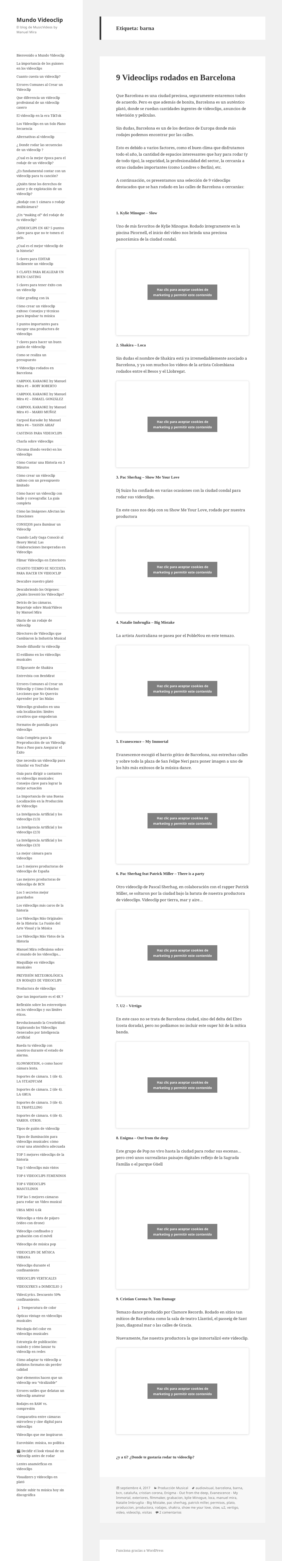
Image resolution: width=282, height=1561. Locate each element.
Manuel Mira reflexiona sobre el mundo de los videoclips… (40, 951)
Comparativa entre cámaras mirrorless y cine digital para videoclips (39, 1421)
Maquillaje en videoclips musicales (35, 964)
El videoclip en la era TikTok (39, 115)
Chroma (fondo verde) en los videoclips (39, 451)
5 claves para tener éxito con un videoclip (39, 287)
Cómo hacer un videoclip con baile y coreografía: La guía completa (39, 498)
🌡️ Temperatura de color (36, 1307)
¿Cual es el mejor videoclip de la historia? (40, 248)
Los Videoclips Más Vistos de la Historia (40, 938)
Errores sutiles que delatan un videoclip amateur (40, 1393)
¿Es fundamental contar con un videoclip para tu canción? (41, 173)
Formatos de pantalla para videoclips (37, 727)
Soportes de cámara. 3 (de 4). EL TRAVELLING (40, 1104)
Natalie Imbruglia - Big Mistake (140, 1502)
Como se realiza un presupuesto (31, 357)
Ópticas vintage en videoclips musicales (39, 1318)
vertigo (232, 1507)
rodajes (161, 1507)
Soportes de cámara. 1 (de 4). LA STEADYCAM (40, 1078)
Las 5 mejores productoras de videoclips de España (40, 868)
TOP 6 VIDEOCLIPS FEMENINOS (41, 1175)
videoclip (133, 1512)
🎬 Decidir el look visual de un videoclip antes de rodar (40, 1453)
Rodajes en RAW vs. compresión (32, 1406)
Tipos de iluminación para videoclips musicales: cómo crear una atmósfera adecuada (41, 1141)
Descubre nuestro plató (35, 581)
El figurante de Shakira (35, 667)
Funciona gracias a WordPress (139, 1550)
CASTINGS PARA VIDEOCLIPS (39, 433)
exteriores (140, 1497)
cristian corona (150, 1493)
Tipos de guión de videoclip (38, 1128)
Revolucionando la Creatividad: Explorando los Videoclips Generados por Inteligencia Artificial (41, 1029)
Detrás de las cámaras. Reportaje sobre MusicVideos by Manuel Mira (39, 607)
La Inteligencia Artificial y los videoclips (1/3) (39, 816)
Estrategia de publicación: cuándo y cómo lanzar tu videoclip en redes (37, 1347)
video (120, 1512)
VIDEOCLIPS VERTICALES (37, 1278)
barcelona (223, 1488)
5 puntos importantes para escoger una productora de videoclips (38, 329)
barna (237, 1488)
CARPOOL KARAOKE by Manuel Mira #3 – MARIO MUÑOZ (41, 409)
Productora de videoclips (36, 988)
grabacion (175, 1497)
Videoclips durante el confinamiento (33, 1267)
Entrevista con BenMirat (36, 675)
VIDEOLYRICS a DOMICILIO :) (39, 1286)
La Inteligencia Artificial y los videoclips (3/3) (39, 842)
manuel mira (226, 1497)
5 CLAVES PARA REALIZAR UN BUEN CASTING (40, 274)
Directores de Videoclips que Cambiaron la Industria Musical (41, 635)
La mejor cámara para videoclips (34, 855)
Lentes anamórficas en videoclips (34, 1466)
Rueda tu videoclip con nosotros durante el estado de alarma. (40, 1050)
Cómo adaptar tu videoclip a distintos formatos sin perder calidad (39, 1364)
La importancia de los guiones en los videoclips (40, 65)
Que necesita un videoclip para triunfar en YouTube (41, 762)
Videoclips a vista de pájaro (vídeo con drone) (38, 1220)
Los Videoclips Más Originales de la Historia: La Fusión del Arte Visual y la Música (40, 923)
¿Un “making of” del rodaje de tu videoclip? (40, 217)
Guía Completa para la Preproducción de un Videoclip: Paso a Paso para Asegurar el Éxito (41, 744)
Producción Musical (173, 1488)
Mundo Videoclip (40, 19)
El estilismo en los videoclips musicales (38, 657)
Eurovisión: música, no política (40, 1442)
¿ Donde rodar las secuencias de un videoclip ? (39, 147)
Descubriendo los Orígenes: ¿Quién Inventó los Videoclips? (40, 591)
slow (216, 1507)
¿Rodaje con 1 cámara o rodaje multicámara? (41, 204)
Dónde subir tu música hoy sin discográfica (40, 1492)
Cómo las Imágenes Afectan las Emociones (41, 513)
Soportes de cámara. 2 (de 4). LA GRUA (40, 1091)
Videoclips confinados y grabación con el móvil (35, 1233)
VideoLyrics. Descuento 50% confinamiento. (39, 1297)
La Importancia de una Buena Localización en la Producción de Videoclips (40, 801)
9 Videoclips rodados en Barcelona (35, 370)
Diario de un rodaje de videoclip (34, 622)
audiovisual (205, 1488)
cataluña (130, 1493)
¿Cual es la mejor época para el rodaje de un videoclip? (41, 160)
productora (144, 1507)
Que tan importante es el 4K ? (40, 996)
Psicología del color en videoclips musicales (34, 1331)
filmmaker (157, 1497)
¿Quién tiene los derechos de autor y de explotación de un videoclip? (39, 189)
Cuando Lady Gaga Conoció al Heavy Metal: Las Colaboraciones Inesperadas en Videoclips (41, 544)
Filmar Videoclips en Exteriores (41, 560)
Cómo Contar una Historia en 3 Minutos (41, 464)
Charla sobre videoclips (35, 441)
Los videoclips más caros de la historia (40, 907)
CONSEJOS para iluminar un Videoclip (39, 526)
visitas (147, 1512)
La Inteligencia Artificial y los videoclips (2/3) (39, 829)
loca (211, 1497)
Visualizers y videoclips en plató (37, 1479)
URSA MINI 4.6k (29, 1210)
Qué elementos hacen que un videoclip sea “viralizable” (39, 1380)
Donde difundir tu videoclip (38, 646)
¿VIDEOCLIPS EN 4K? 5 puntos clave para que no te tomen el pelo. (40, 233)
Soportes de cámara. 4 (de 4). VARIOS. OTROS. (40, 1117)
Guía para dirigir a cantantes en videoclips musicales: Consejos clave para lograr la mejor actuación (39, 780)
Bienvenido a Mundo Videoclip (40, 55)
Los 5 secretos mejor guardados (33, 894)
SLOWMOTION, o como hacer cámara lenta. (40, 1065)
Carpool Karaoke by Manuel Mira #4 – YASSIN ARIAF (39, 422)
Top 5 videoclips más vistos (38, 1167)
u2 (223, 1507)
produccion (125, 1507)
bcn (119, 1493)
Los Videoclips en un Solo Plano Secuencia (41, 126)
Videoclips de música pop (36, 1244)
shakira (174, 1507)
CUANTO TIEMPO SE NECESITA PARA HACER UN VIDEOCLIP (41, 570)
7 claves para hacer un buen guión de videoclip (39, 344)
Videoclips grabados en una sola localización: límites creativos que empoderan (38, 711)
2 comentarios (170, 1512)
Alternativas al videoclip (35, 136)
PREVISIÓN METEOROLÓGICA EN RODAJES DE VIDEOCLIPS (40, 977)
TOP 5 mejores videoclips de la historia (40, 1157)
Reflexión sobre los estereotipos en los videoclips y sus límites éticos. (41, 1009)
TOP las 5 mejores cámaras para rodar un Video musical (39, 1199)
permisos (217, 1502)
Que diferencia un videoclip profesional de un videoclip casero (38, 102)
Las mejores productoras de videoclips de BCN (38, 881)
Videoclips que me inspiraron (40, 1434)
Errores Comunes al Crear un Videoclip (40, 87)
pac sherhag (176, 1502)
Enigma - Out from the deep (186, 1493)
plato (231, 1502)
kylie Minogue (195, 1497)
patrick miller (198, 1502)
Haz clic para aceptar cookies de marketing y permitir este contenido (182, 292)
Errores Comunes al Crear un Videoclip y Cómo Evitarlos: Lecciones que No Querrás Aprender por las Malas (40, 691)
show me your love (196, 1507)
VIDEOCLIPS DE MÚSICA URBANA (36, 1254)
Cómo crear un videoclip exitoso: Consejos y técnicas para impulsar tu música (38, 311)
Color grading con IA (33, 298)
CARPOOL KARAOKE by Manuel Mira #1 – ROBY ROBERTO (41, 383)
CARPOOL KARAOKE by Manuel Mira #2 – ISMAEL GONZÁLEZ (41, 396)
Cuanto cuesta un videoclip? (38, 76)
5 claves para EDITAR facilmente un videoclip (35, 261)
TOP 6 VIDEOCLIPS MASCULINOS (31, 1186)
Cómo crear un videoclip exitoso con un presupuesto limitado (38, 480)
